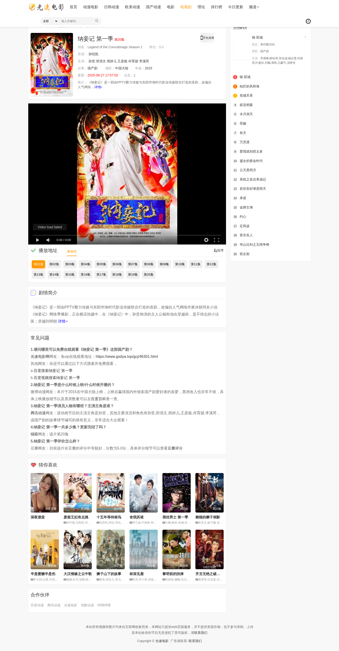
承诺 (239, 198)
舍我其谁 (136, 517)
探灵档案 (243, 105)
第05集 (101, 264)
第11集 (196, 264)
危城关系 (243, 96)
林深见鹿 (136, 574)
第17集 (101, 274)
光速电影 (70, 605)
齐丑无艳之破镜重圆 (211, 574)
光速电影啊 (40, 357)
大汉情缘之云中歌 (78, 574)
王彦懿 (123, 61)
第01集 (38, 264)
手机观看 (207, 38)
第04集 (85, 264)
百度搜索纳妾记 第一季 (53, 371)
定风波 (241, 226)
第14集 (54, 274)
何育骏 (133, 61)
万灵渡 (241, 142)
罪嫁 (239, 124)
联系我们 (200, 633)
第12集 (211, 264)
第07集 (133, 264)
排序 (219, 250)
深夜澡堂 (38, 517)
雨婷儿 (112, 61)
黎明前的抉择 (173, 574)
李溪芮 (144, 61)
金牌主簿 (243, 207)
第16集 (85, 274)
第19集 (133, 274)
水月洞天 (243, 114)
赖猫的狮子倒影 (207, 517)
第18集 (117, 274)
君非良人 (243, 235)
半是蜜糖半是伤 (43, 574)
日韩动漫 (111, 7)
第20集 (148, 274)
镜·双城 (257, 37)
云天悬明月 (244, 170)
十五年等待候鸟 (109, 517)
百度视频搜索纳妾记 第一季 (57, 378)
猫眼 (34, 434)
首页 (73, 7)
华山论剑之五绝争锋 (251, 245)
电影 (170, 7)
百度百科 (98, 399)
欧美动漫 (132, 7)
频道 (254, 7)
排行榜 (216, 7)
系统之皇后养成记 (249, 180)
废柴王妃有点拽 (76, 517)
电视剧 (185, 7)
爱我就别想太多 (248, 152)
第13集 (38, 274)
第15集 (70, 274)
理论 (201, 7)
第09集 (164, 264)
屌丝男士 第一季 (175, 517)
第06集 (117, 264)
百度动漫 (37, 605)
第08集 (148, 264)
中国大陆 (121, 68)
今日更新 (235, 7)
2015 (148, 68)
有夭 (239, 133)
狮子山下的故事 (109, 574)
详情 (98, 87)
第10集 (180, 264)
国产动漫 (153, 7)
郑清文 (101, 61)
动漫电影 (90, 7)
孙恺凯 (93, 54)
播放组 (72, 251)
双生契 (241, 254)
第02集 (54, 264)
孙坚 (92, 61)
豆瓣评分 (175, 448)
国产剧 (92, 68)
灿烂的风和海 (246, 86)
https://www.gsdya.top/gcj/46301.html (127, 357)
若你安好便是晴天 (249, 189)
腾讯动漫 (38, 413)
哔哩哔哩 (104, 605)
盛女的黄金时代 (248, 161)
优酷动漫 (87, 605)
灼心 (239, 217)
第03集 (70, 264)
